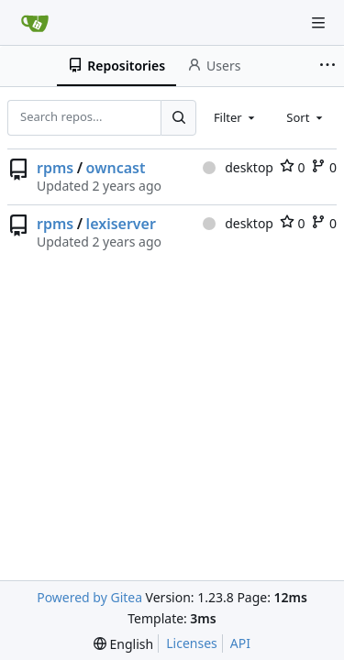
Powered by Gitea (89, 597)
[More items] (329, 66)
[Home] (35, 22)
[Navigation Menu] (318, 22)
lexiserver (121, 223)
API (240, 643)
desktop (238, 167)
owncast (116, 168)
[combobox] (236, 117)
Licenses (191, 643)
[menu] (123, 644)
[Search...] (178, 117)
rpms (55, 168)
